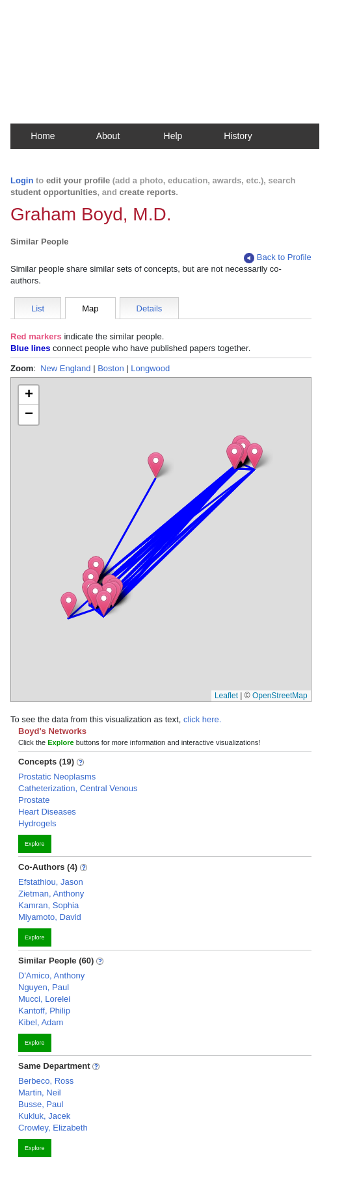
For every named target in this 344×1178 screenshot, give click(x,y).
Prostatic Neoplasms (57, 776)
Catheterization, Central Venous (78, 788)
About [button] (108, 136)
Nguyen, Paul (43, 987)
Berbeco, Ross (45, 1081)
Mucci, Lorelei (44, 999)
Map (90, 308)
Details (150, 308)
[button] (104, 603)
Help (173, 136)
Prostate (33, 800)
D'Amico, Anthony (51, 975)
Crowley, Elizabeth (53, 1127)
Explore (35, 844)
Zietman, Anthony (51, 893)
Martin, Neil (39, 1092)
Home (43, 136)
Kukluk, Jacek (44, 1116)
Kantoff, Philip (44, 1010)
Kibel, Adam (40, 1022)
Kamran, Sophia (48, 905)
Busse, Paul (40, 1104)
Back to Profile (277, 257)
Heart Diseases (47, 812)
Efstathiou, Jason (50, 882)
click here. (202, 719)
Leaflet (226, 695)
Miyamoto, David (49, 917)
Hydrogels (37, 823)
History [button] (238, 136)
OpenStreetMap (280, 695)
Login (21, 180)
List (37, 308)
